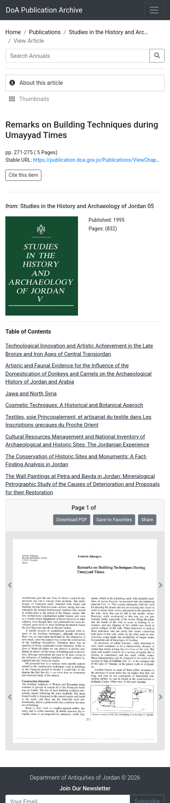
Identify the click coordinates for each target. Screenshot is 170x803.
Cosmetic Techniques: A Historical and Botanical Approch (74, 405)
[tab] (85, 83)
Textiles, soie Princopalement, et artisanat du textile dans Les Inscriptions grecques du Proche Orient (78, 421)
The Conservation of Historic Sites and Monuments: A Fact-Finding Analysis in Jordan (76, 460)
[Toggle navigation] (154, 10)
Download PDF (71, 519)
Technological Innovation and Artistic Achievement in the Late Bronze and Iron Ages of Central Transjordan (79, 350)
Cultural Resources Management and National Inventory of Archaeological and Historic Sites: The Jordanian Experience (77, 440)
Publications (45, 32)
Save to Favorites (114, 519)
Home (13, 32)
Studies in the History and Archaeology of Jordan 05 (79, 206)
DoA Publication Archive (44, 10)
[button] (10, 641)
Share (147, 519)
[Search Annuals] (77, 56)
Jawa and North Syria (31, 393)
